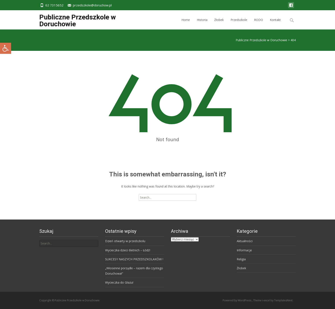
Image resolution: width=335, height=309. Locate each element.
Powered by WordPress (237, 300)
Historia (202, 23)
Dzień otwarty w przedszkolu (125, 241)
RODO (258, 23)
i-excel (266, 300)
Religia (241, 259)
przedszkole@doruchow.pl (92, 5)
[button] (5, 48)
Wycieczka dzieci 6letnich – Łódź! (127, 250)
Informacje (244, 250)
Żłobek (219, 23)
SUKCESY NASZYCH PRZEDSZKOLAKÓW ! (134, 259)
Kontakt (275, 23)
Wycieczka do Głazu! (119, 282)
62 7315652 (54, 5)
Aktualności (245, 241)
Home (185, 23)
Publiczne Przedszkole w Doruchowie (261, 40)
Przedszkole (239, 23)
